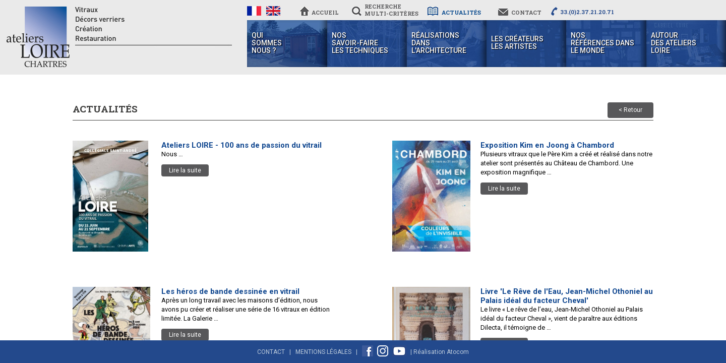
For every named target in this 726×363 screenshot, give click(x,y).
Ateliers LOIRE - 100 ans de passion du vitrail (241, 145)
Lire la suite (185, 170)
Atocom (458, 351)
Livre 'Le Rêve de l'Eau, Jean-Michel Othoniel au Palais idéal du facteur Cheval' (566, 296)
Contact (271, 351)
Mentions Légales (323, 351)
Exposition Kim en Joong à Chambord (547, 145)
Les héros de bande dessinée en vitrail (230, 291)
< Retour (630, 109)
